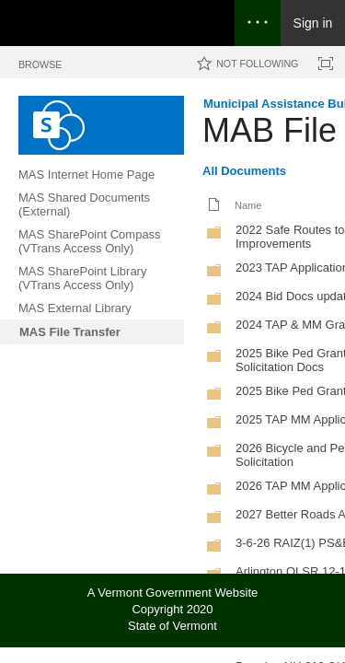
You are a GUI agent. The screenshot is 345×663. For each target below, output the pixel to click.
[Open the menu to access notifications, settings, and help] (258, 23)
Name (248, 205)
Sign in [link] (313, 23)
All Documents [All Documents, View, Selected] (244, 171)
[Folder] (214, 236)
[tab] (40, 61)
